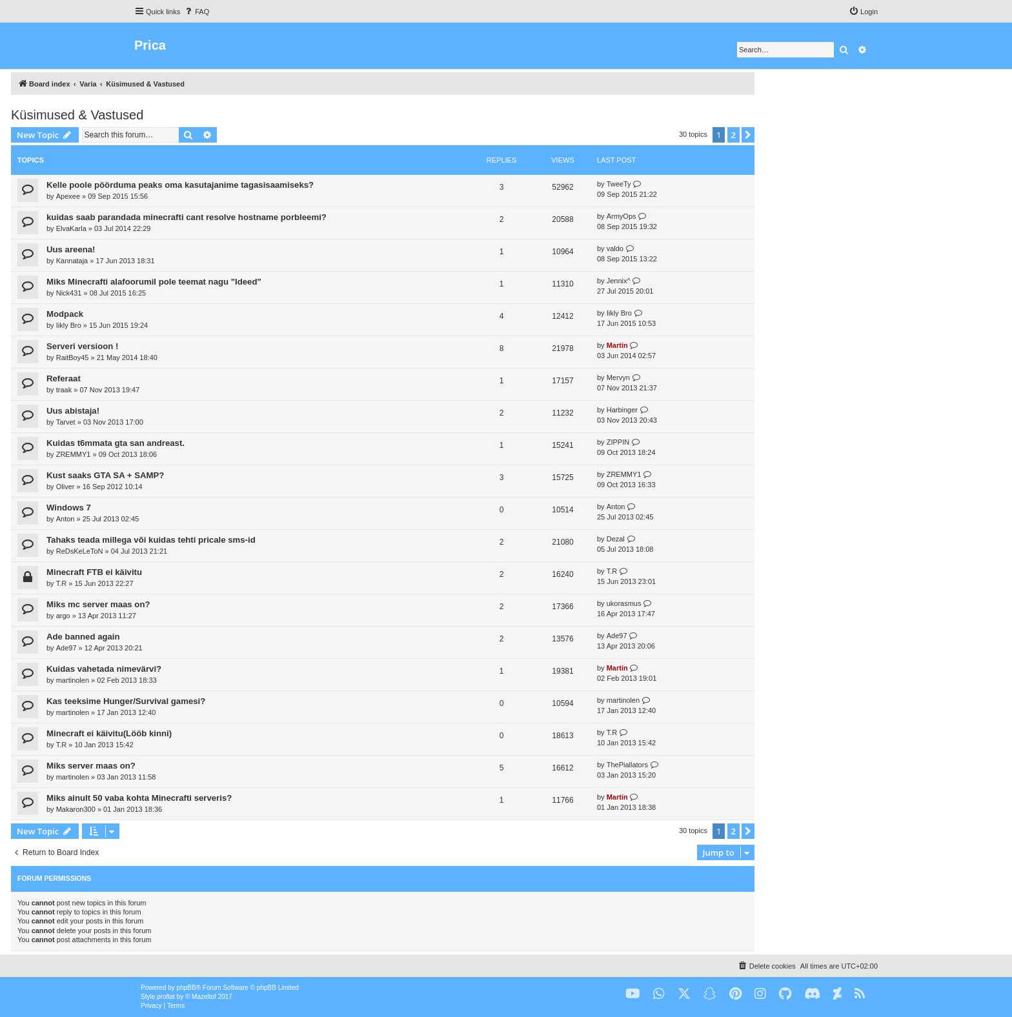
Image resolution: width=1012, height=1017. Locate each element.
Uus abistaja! (72, 411)
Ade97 (66, 648)
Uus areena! (71, 249)
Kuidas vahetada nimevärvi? (103, 669)
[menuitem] (196, 11)
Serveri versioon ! (82, 346)
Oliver (65, 486)
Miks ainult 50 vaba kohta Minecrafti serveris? (139, 798)
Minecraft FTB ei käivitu (94, 572)
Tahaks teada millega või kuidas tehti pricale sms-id (151, 540)
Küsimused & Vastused (77, 115)
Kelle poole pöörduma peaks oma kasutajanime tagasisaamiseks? (180, 185)
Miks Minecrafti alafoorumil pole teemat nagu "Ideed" (153, 282)
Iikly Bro (68, 325)
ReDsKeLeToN (79, 551)
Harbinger (622, 410)
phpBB (186, 987)
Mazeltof (204, 996)
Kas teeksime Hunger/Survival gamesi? (125, 701)
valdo (615, 248)
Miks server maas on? (91, 765)
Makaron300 (76, 809)
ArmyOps (621, 216)
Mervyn (618, 377)
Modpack (64, 314)
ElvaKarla (71, 228)
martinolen (72, 680)
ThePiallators (627, 765)
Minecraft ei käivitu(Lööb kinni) (109, 733)
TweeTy (619, 184)
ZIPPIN (618, 442)
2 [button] (733, 135)
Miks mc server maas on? (98, 604)
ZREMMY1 (73, 454)
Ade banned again (83, 636)
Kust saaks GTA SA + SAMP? (105, 475)
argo (63, 615)
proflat (166, 996)
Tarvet (66, 422)
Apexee (68, 196)
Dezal (616, 539)
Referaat (63, 378)
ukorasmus (624, 603)
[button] (748, 135)
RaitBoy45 (72, 357)
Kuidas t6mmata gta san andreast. (115, 443)
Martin (617, 345)
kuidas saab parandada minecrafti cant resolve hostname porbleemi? (186, 217)
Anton (65, 519)
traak (64, 390)
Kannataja (72, 261)
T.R (61, 583)
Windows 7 (68, 507)
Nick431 (69, 293)
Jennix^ (619, 281)
